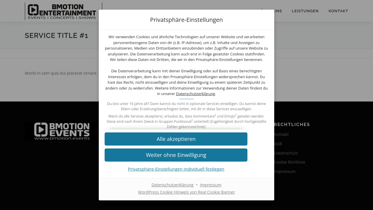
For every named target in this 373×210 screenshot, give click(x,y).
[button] (186, 145)
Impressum (210, 192)
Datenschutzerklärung (185, 98)
